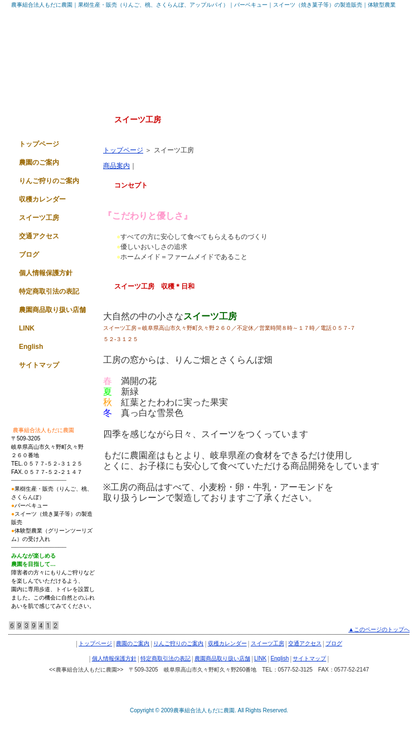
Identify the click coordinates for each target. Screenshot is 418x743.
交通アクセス (39, 236)
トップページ (123, 150)
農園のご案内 (39, 162)
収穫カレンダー (42, 199)
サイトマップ (39, 365)
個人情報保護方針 (45, 273)
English (31, 347)
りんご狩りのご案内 (49, 181)
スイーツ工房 (39, 218)
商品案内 (116, 166)
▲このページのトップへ (379, 629)
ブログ (29, 254)
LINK (27, 328)
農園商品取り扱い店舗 (52, 310)
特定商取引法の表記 (49, 291)
